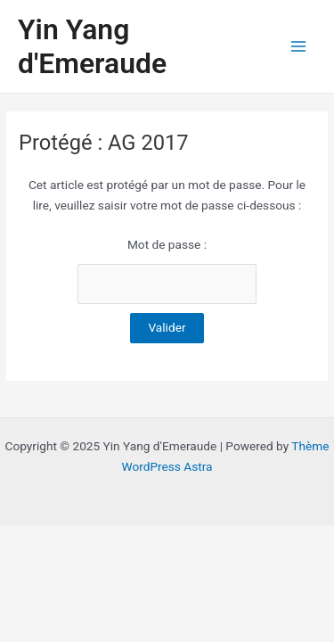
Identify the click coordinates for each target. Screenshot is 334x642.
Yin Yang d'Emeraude (92, 46)
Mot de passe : (167, 270)
